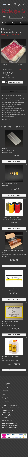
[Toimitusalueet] (14, 4)
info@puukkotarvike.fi (10, 425)
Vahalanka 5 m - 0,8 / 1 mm (10, 217)
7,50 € (20, 69)
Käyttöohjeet (14, 91)
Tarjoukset (6, 387)
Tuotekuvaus (14, 88)
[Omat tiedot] (19, 4)
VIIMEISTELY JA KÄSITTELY (13, 34)
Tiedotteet (5, 391)
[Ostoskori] (24, 4)
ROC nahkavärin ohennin (10, 356)
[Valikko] (26, 23)
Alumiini (5, 148)
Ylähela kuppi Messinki (10, 183)
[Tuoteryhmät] (4, 17)
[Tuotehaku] (15, 17)
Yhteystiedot (6, 398)
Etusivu (5, 23)
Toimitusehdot (7, 401)
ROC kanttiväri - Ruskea (10, 321)
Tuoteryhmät (17, 23)
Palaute (4, 394)
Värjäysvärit (4, 36)
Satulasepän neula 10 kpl (11, 288)
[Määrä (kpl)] (3, 82)
